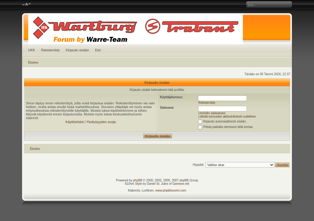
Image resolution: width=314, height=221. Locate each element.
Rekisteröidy (50, 50)
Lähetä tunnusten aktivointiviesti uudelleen (227, 116)
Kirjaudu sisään (77, 50)
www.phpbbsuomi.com (170, 190)
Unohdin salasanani (211, 113)
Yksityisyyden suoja (101, 122)
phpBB (137, 180)
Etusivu (33, 62)
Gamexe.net (180, 183)
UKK (31, 50)
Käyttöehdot (75, 122)
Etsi (98, 50)
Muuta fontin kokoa (26, 4)
